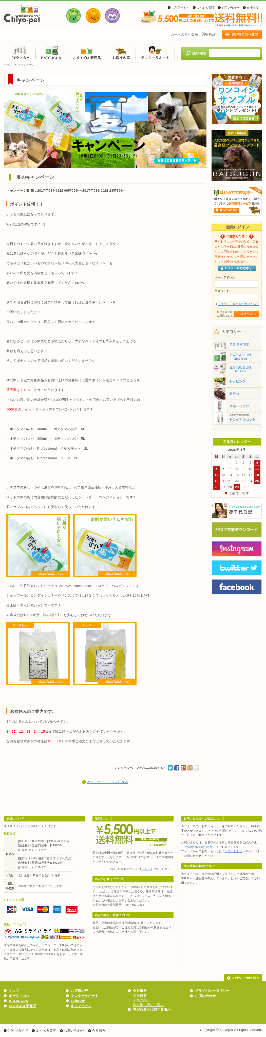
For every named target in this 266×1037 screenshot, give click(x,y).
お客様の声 (121, 53)
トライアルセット (237, 420)
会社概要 (140, 996)
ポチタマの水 (19, 53)
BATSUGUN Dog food (237, 356)
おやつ (237, 394)
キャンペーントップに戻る (107, 782)
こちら (145, 868)
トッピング (237, 382)
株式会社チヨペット (22, 14)
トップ (14, 991)
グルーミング (237, 407)
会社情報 (252, 7)
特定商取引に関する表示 (152, 1009)
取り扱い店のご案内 (148, 1005)
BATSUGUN (51, 53)
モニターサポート (155, 53)
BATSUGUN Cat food (237, 369)
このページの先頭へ (243, 977)
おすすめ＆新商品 (87, 53)
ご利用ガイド (180, 7)
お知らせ (78, 1001)
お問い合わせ (230, 7)
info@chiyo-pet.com (198, 846)
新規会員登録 (225, 311)
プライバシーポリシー (212, 991)
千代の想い (141, 1000)
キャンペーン (81, 1006)
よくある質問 (205, 7)
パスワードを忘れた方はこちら (238, 304)
